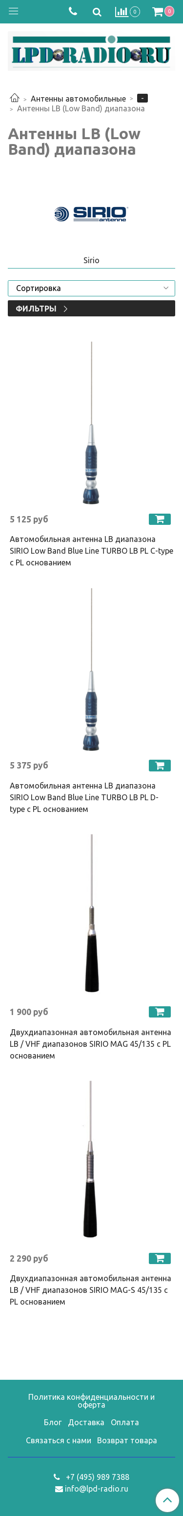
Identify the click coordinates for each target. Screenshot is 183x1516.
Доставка (86, 1422)
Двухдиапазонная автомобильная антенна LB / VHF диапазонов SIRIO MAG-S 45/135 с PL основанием (90, 1290)
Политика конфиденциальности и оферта (91, 1400)
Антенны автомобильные (78, 98)
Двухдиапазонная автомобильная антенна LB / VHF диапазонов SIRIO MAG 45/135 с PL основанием (90, 1044)
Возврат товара (127, 1440)
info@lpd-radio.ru (96, 1488)
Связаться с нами (58, 1440)
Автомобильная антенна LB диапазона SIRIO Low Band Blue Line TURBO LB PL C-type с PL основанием (91, 551)
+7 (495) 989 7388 (96, 1477)
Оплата (125, 1422)
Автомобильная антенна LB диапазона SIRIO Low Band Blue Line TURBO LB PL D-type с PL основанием (84, 797)
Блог (52, 1422)
